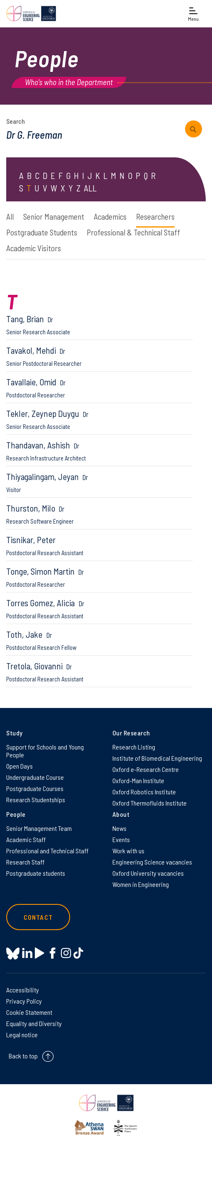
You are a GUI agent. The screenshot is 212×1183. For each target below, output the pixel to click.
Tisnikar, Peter (99, 545)
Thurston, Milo (99, 514)
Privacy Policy (24, 1001)
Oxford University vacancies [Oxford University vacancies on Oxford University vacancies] (148, 873)
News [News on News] (119, 828)
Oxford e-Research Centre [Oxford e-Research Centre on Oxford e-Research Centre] (145, 769)
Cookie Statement (29, 1012)
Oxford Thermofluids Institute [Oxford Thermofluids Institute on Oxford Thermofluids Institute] (149, 803)
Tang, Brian (99, 325)
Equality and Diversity (34, 1023)
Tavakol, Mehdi (99, 356)
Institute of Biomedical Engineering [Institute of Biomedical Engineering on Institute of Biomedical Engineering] (157, 758)
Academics (110, 216)
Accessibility (22, 990)
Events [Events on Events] (121, 839)
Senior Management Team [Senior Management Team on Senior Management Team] (39, 828)
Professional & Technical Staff (133, 232)
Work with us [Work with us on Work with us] (128, 851)
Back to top (23, 1056)
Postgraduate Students (41, 232)
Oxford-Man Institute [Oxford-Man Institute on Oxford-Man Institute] (138, 780)
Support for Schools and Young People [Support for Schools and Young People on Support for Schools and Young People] (45, 751)
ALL (90, 188)
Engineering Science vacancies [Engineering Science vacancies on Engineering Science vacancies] (152, 862)
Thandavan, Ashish (99, 451)
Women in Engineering (140, 884)
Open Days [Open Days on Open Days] (19, 766)
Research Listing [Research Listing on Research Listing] (133, 747)
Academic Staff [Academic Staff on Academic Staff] (26, 839)
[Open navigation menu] (193, 13)
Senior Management (53, 216)
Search (15, 121)
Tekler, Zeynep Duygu (99, 419)
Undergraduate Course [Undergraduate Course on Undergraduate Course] (35, 777)
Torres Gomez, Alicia (99, 609)
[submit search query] (193, 128)
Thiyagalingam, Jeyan (99, 482)
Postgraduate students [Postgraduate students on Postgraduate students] (35, 873)
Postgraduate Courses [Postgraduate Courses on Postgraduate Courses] (34, 788)
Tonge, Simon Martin (99, 577)
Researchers (155, 216)
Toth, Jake (99, 640)
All (10, 216)
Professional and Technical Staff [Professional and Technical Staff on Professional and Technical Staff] (47, 851)
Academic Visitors (33, 248)
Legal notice (22, 1034)
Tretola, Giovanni (99, 672)
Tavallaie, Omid (99, 388)
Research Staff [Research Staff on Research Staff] (25, 862)
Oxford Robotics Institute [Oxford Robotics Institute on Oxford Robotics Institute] (144, 792)
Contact (38, 917)
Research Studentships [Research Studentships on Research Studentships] (35, 799)
